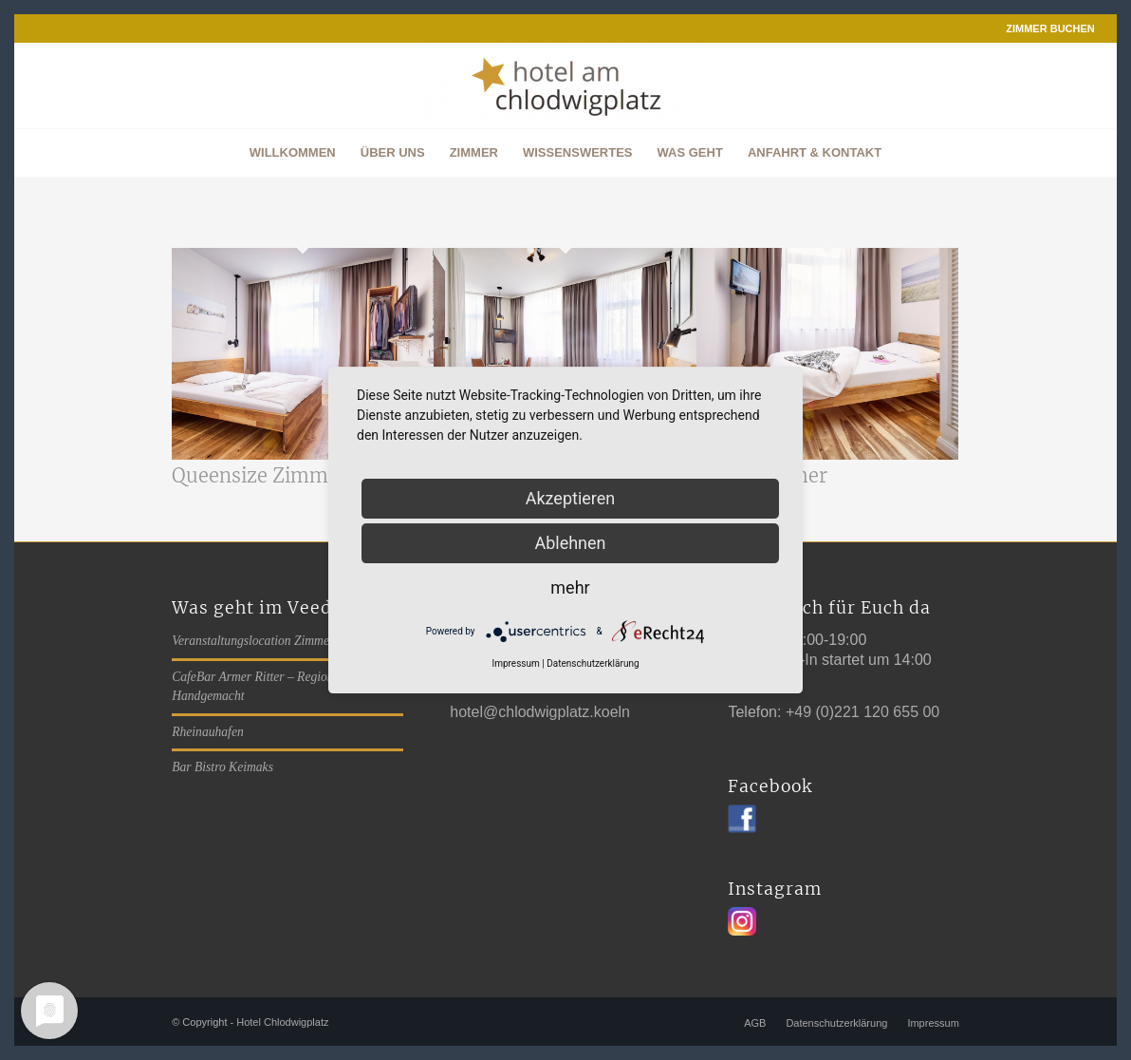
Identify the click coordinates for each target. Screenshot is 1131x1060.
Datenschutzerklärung (593, 663)
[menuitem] (1045, 28)
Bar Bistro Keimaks (222, 767)
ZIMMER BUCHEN (1050, 28)
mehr (569, 587)
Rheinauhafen (208, 732)
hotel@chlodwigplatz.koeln (540, 712)
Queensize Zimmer (259, 475)
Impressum (515, 663)
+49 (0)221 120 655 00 (862, 712)
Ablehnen (569, 543)
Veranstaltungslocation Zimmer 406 (264, 641)
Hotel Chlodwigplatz (282, 1022)
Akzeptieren (571, 498)
